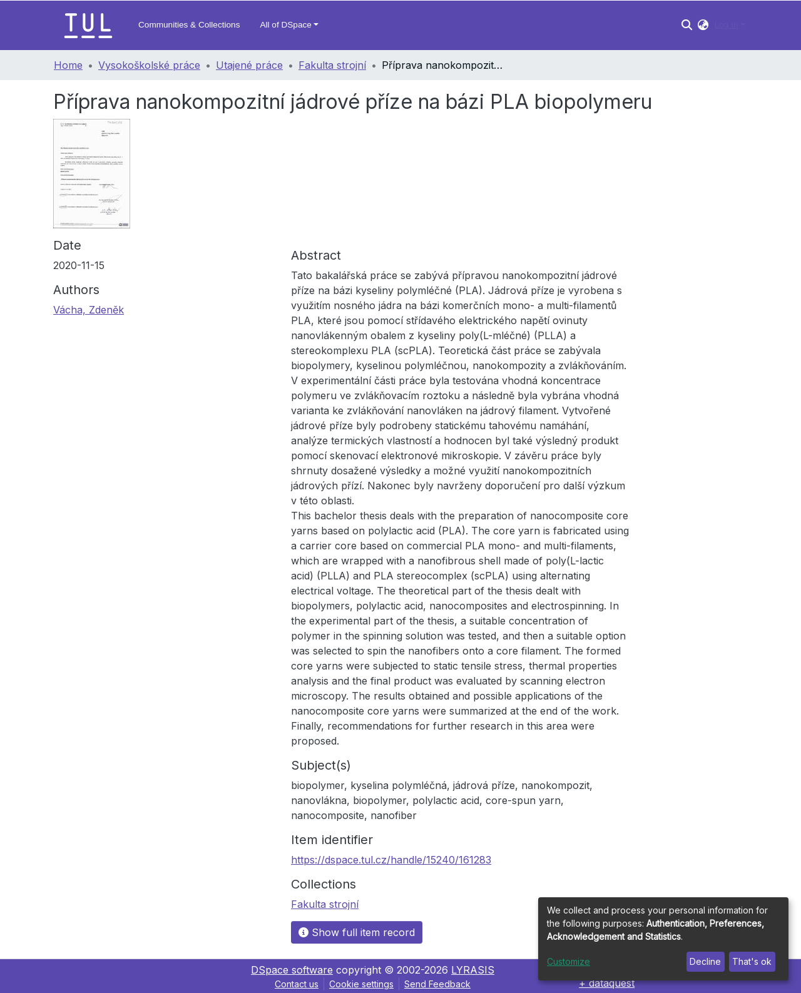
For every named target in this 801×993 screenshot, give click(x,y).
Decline (705, 961)
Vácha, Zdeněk (88, 309)
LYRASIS (472, 970)
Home (68, 65)
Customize (568, 961)
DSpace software (292, 970)
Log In (726, 24)
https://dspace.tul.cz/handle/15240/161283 (391, 859)
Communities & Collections (189, 24)
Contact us (297, 984)
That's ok (752, 961)
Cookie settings (361, 984)
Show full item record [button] (356, 932)
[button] (703, 25)
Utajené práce (249, 65)
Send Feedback (437, 984)
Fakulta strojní (332, 65)
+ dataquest (607, 983)
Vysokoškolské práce (149, 65)
